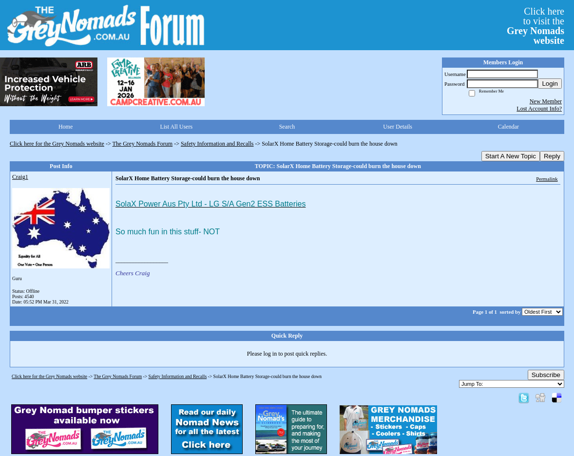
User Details (397, 126)
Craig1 (20, 176)
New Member (546, 101)
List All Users (176, 126)
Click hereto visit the (535, 26)
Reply (552, 156)
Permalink (546, 179)
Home (65, 126)
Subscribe (546, 375)
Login (550, 83)
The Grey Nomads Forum (143, 143)
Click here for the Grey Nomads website (57, 143)
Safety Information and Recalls (217, 143)
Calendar (508, 126)
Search (287, 126)
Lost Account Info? (539, 108)
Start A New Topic (510, 156)
